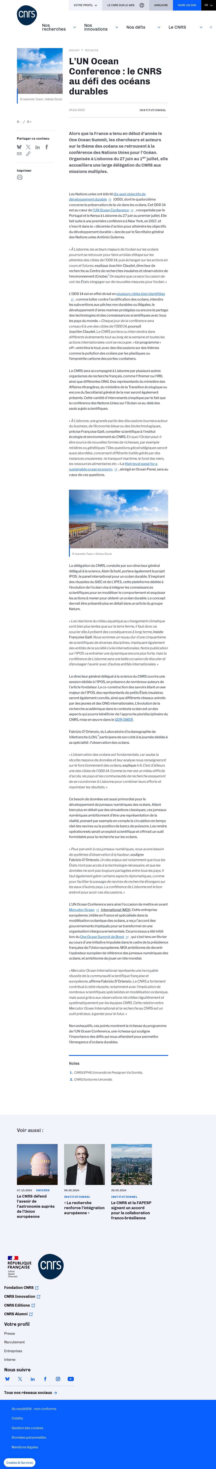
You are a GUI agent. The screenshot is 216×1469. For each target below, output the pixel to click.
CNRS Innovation (19, 1296)
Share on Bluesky (19, 147)
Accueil (74, 50)
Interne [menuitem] (9, 1360)
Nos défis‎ (135, 27)
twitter (20, 1378)
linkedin (33, 1378)
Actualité (92, 50)
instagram (58, 1378)
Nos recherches (54, 27)
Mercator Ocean (81, 910)
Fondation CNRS (19, 1287)
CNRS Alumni (16, 1314)
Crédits (17, 1418)
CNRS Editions (17, 1305)
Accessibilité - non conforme (34, 1409)
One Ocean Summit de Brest (102, 937)
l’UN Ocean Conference (111, 210)
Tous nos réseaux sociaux (21, 1392)
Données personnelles (29, 1437)
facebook (45, 1378)
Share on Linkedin (37, 147)
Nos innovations (96, 27)
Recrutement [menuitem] (14, 1342)
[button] (19, 1462)
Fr (206, 5)
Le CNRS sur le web (120, 5)
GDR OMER (124, 720)
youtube (71, 1378)
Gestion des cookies (27, 1428)
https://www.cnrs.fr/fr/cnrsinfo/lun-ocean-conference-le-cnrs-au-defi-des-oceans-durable (28, 153)
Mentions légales (25, 1447)
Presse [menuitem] (9, 1334)
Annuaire (161, 5)
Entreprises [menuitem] (13, 1351)
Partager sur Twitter (28, 147)
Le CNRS (177, 27)
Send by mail (19, 153)
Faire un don (187, 5)
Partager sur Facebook (46, 147)
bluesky (7, 1378)
